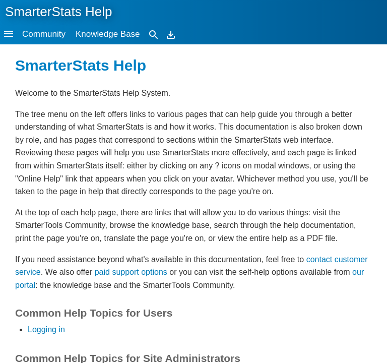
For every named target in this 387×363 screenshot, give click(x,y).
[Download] (170, 34)
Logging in (46, 329)
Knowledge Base (108, 34)
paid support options (131, 272)
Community (44, 34)
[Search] (153, 34)
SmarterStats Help (58, 11)
